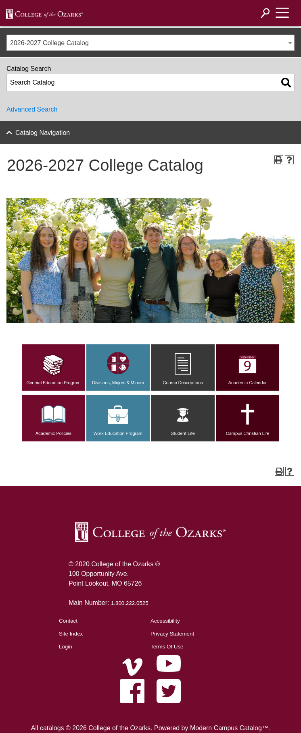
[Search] (265, 13)
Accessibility (165, 621)
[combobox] (150, 43)
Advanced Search (31, 109)
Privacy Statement (172, 634)
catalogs (52, 728)
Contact (68, 621)
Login (65, 647)
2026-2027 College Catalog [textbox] (49, 42)
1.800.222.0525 (129, 603)
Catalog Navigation (42, 132)
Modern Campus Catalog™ (229, 728)
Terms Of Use (166, 647)
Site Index (71, 634)
